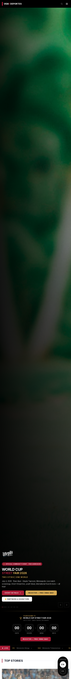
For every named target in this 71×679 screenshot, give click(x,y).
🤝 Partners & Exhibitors (17, 599)
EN (62, 664)
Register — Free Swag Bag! (41, 593)
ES (63, 671)
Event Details (13, 593)
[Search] (62, 4)
